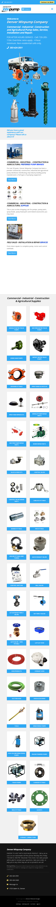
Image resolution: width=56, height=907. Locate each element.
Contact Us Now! (47, 2)
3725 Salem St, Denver (16, 888)
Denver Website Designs (33, 899)
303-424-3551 (13, 876)
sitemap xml (25, 904)
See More (12, 180)
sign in (38, 904)
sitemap (18, 904)
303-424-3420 (13, 880)
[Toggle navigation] (52, 9)
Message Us (12, 884)
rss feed (32, 904)
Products (26, 9)
